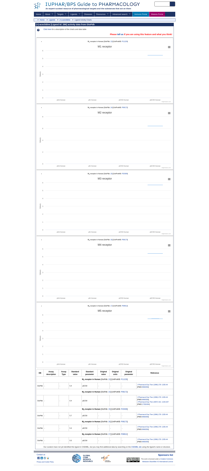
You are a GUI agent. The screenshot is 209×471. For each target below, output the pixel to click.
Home (38, 14)
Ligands (73, 14)
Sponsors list (165, 455)
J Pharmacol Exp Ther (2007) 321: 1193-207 (153, 402)
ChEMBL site (136, 447)
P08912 (124, 306)
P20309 (124, 173)
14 (111, 107)
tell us (120, 34)
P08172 (124, 107)
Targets (60, 14)
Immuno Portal (140, 14)
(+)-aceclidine (65, 20)
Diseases (88, 14)
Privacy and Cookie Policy (45, 462)
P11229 (124, 41)
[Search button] (172, 3)
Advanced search (119, 14)
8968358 (145, 387)
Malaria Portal (157, 14)
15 (111, 173)
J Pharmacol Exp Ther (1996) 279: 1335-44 (152, 385)
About (47, 14)
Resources (101, 14)
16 (111, 240)
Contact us (41, 455)
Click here (47, 29)
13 (111, 41)
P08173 (124, 240)
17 (111, 306)
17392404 (145, 404)
